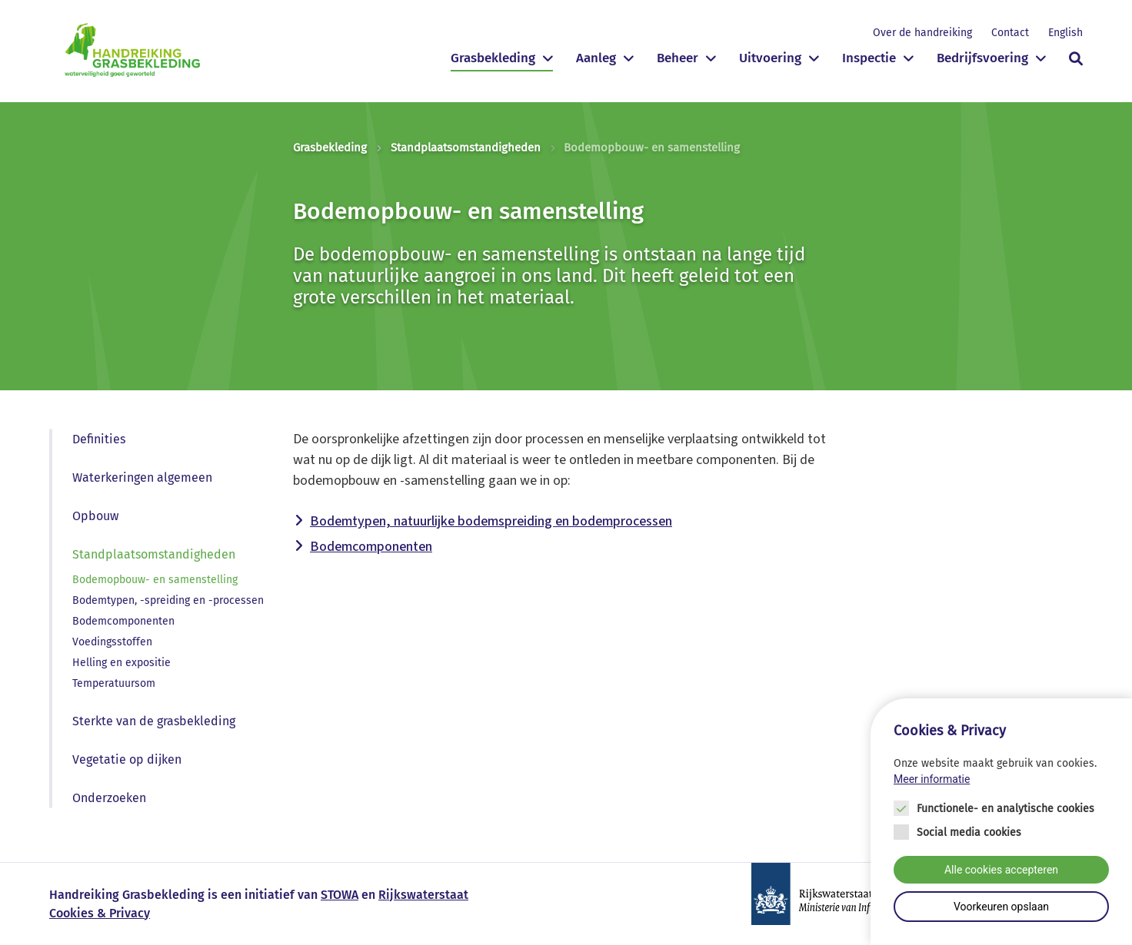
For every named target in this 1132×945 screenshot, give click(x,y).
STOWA (339, 894)
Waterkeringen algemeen (142, 477)
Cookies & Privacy (99, 913)
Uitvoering (770, 58)
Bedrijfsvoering (982, 58)
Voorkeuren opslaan (1001, 907)
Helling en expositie (121, 662)
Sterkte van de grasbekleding (153, 721)
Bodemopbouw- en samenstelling (155, 579)
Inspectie (869, 58)
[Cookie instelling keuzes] (1001, 822)
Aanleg (596, 58)
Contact (1010, 32)
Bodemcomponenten (123, 621)
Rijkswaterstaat (423, 894)
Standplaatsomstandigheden (466, 147)
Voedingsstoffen (112, 641)
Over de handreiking (922, 32)
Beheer (677, 58)
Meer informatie (932, 780)
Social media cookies (969, 833)
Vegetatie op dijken (126, 759)
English (1065, 32)
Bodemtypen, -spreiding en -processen (168, 600)
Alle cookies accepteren (1001, 870)
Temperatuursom (113, 683)
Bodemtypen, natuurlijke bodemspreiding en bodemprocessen (491, 521)
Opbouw (95, 516)
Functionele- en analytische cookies (1005, 809)
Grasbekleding (493, 58)
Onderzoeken (109, 798)
